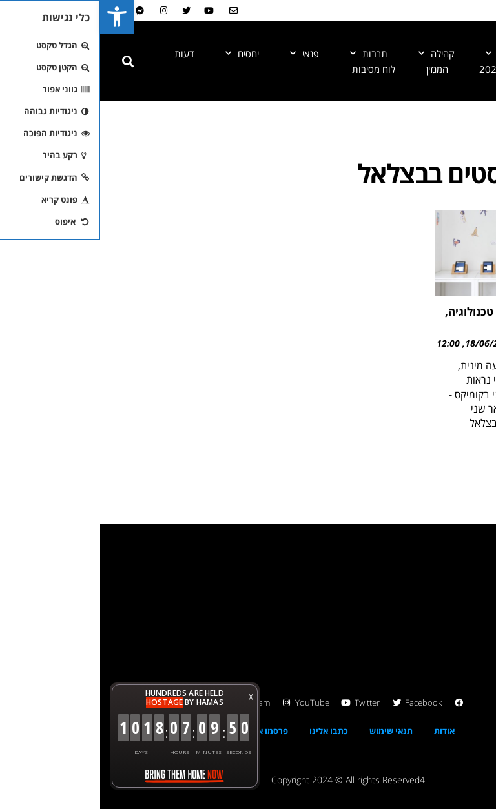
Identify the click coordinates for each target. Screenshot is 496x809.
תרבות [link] (268, 53)
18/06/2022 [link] (389, 343)
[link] (17, 17)
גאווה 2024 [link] (402, 69)
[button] (27, 61)
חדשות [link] (405, 53)
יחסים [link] (142, 53)
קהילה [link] (336, 53)
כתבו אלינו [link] (228, 731)
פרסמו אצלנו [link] (164, 731)
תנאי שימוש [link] (291, 731)
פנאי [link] (204, 53)
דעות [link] (84, 53)
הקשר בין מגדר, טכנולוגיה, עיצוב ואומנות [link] (407, 317)
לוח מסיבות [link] (273, 69)
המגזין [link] (337, 69)
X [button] (151, 696)
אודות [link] (344, 731)
